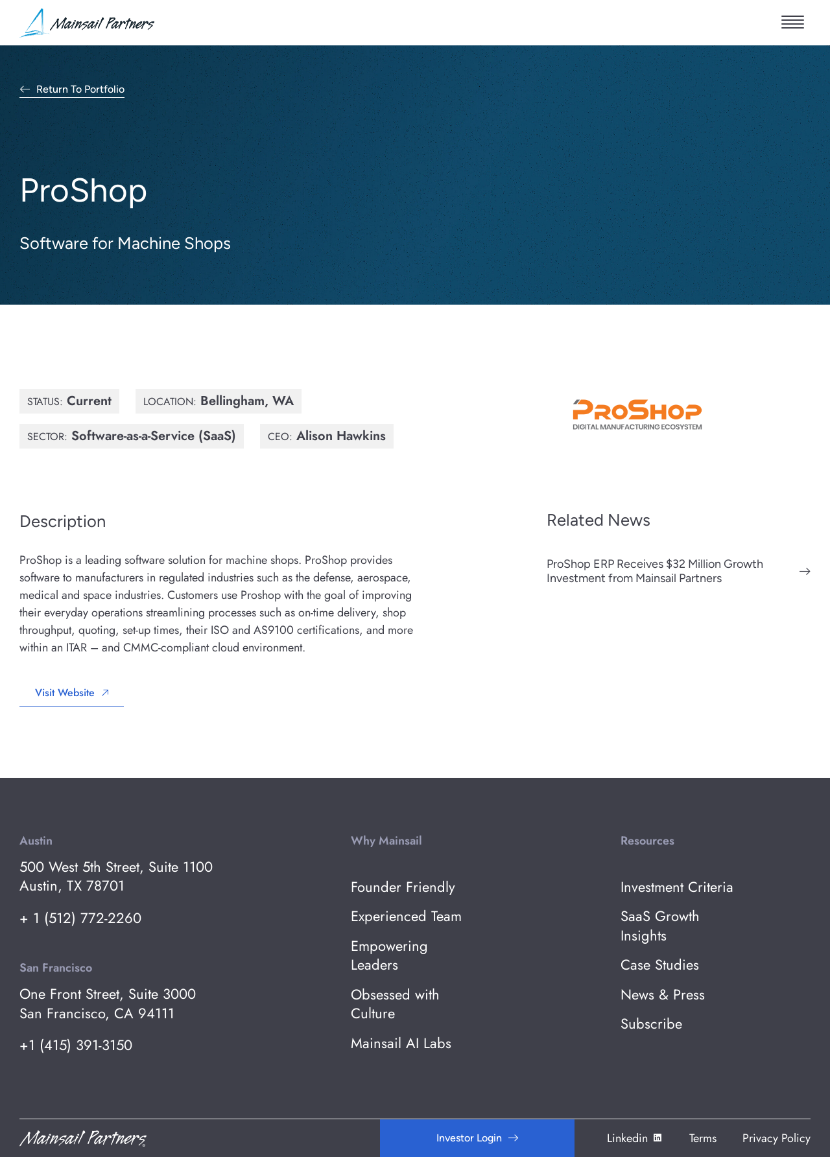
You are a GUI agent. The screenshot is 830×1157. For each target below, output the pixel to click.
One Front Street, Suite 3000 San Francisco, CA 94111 (107, 1004)
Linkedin (635, 1138)
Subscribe (651, 1023)
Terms (703, 1138)
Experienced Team (406, 916)
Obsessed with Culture (395, 1004)
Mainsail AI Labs (401, 1043)
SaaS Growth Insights (660, 926)
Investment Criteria (677, 887)
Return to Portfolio (80, 89)
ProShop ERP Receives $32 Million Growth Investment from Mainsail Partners (655, 571)
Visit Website (65, 692)
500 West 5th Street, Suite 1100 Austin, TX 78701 (116, 877)
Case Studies (660, 964)
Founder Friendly (403, 887)
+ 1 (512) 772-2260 (80, 918)
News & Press (663, 994)
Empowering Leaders (389, 956)
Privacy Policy (776, 1138)
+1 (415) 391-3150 (75, 1045)
